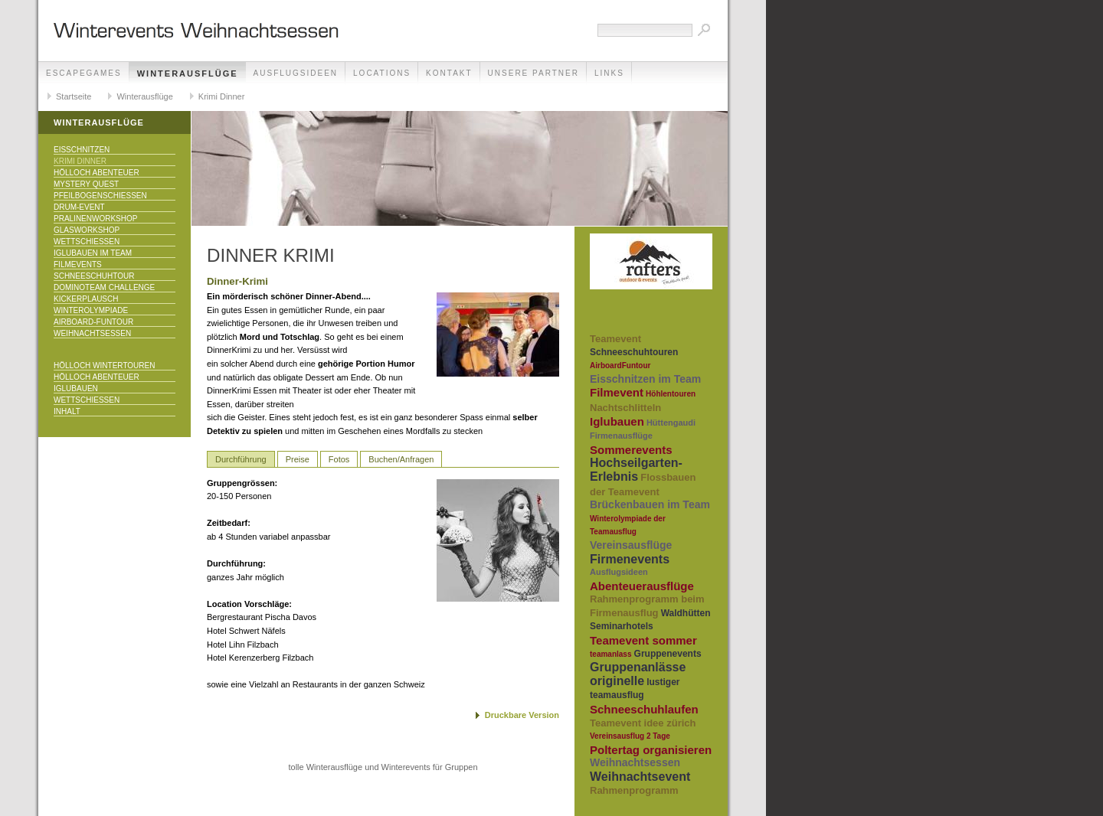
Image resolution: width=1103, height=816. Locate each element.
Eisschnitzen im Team (645, 379)
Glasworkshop (86, 230)
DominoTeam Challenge (104, 287)
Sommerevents (631, 449)
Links (609, 73)
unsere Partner (533, 73)
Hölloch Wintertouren (104, 365)
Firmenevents (629, 559)
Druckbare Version (522, 715)
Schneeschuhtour (94, 276)
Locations (382, 73)
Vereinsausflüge (631, 545)
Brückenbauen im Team (650, 504)
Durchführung (241, 459)
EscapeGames (84, 73)
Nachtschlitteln (625, 407)
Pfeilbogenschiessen (100, 195)
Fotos (339, 459)
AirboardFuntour (620, 365)
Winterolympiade (91, 310)
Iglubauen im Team (93, 253)
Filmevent (616, 392)
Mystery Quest (86, 184)
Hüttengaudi (671, 422)
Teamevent (615, 338)
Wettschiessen (86, 241)
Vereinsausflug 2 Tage (630, 736)
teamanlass (610, 654)
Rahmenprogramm (634, 790)
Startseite (73, 96)
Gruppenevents (668, 653)
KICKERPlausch (86, 299)
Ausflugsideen (296, 73)
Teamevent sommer (643, 640)
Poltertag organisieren (651, 749)
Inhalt (67, 411)
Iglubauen (76, 388)
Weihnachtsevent (640, 776)
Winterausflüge (187, 73)
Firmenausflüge (621, 435)
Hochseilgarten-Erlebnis (636, 469)
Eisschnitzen (82, 149)
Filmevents (78, 264)
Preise (297, 459)
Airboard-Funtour (93, 322)
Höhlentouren (671, 394)
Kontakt (449, 73)
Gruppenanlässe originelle (638, 674)
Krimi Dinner (221, 96)
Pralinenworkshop (95, 218)
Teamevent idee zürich (643, 723)
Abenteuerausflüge (642, 585)
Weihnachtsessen (92, 333)
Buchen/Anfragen (401, 459)
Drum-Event (79, 207)
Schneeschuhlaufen (644, 709)
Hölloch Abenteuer (96, 172)
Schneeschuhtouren (634, 352)
